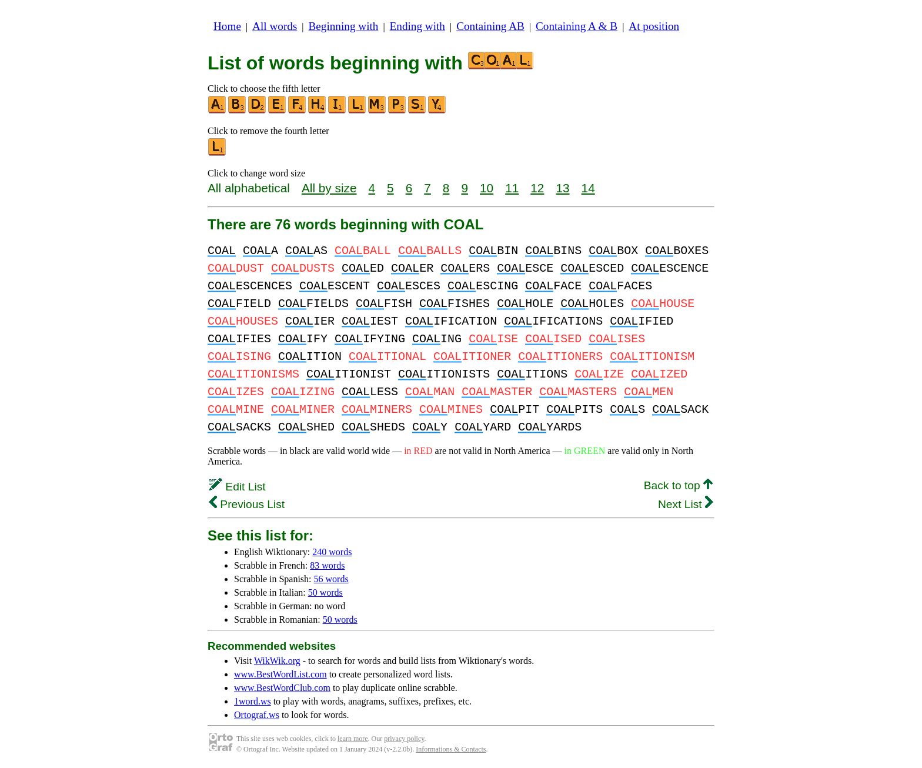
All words (274, 26)
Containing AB (490, 26)
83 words (327, 565)
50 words (325, 592)
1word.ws (252, 701)
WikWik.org (277, 661)
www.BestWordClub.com (282, 688)
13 (562, 188)
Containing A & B (576, 26)
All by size (329, 188)
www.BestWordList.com (280, 674)
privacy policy (404, 738)
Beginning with (344, 26)
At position (654, 26)
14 (588, 188)
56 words (331, 579)
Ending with (417, 26)
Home (227, 26)
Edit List (237, 486)
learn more (353, 738)
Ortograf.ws (256, 715)
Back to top (678, 485)
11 (512, 188)
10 (486, 188)
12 (537, 188)
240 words (332, 552)
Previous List (247, 504)
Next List (685, 504)
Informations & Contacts (451, 749)
